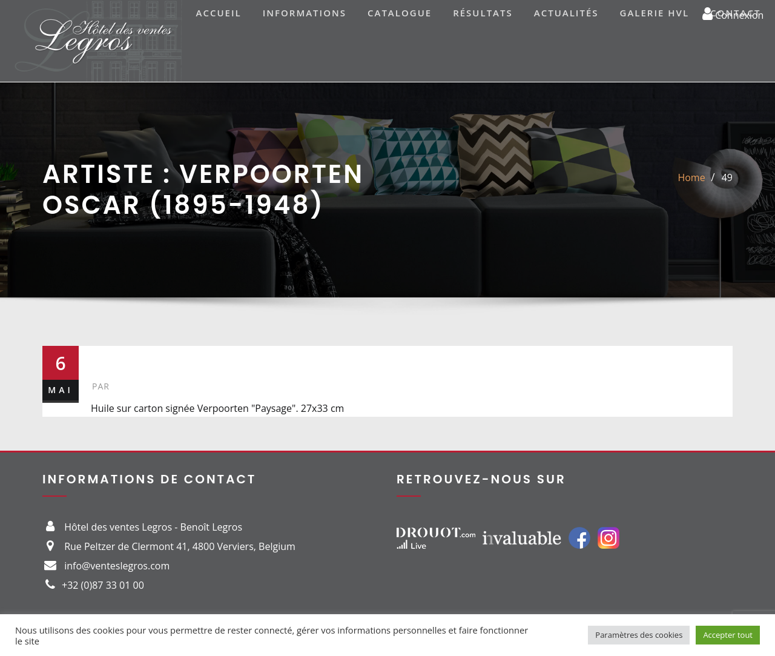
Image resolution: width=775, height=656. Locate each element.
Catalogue (400, 13)
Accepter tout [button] (728, 634)
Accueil (219, 13)
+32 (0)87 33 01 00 (103, 585)
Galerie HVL (655, 13)
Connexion (732, 13)
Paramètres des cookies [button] (638, 634)
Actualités (566, 13)
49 (727, 177)
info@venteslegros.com (117, 565)
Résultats (483, 13)
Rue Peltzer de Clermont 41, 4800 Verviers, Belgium (179, 546)
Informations (304, 13)
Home (691, 177)
